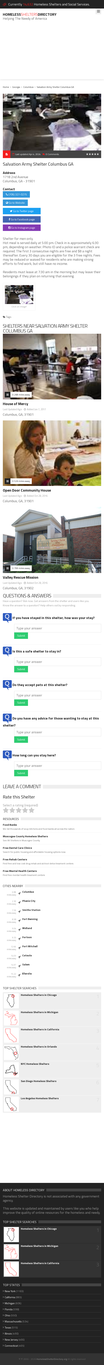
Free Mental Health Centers (20, 871)
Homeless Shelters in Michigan (39, 1012)
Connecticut (11, 1346)
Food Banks (10, 824)
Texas (8, 1327)
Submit (21, 636)
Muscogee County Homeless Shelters (25, 836)
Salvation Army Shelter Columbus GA (55, 87)
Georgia (16, 87)
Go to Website (15, 203)
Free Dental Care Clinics (17, 848)
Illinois (8, 1333)
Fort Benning (30, 919)
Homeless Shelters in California (40, 1029)
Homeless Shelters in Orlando (39, 1046)
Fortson (27, 937)
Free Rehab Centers (15, 859)
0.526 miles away (21, 481)
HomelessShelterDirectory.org (51, 1359)
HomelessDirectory (30, 14)
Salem (26, 964)
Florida (8, 1309)
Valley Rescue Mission (20, 577)
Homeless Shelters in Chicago (39, 995)
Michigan (10, 1303)
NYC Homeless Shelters (35, 1064)
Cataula (27, 955)
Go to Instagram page (21, 228)
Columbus (28, 87)
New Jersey (11, 1340)
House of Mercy (15, 404)
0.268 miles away (21, 394)
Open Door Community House (27, 490)
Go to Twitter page (22, 211)
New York (10, 1291)
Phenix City (28, 901)
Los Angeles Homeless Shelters (40, 1098)
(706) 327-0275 (16, 194)
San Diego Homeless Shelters (38, 1081)
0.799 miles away (21, 568)
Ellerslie (27, 973)
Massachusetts (13, 1321)
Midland (27, 928)
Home (6, 87)
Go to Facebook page (22, 219)
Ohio (7, 1315)
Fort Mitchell (30, 946)
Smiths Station (31, 910)
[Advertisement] (52, 52)
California (10, 1297)
